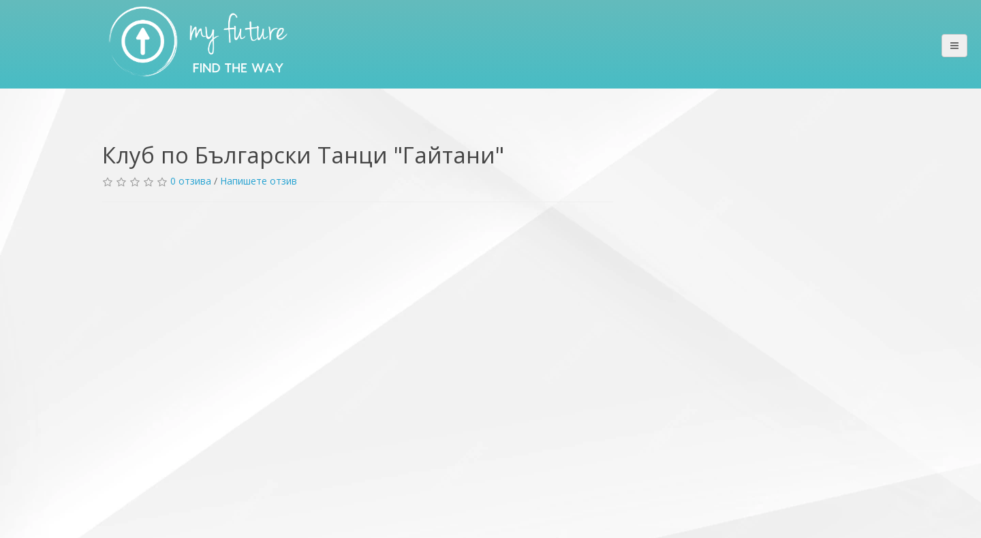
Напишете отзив (258, 180)
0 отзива (190, 180)
